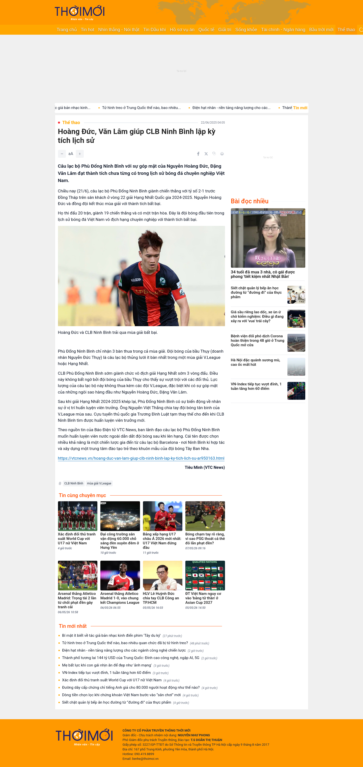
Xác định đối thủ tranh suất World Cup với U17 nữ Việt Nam (121, 680)
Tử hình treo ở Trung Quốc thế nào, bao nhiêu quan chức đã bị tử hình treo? (135, 643)
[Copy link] (214, 154)
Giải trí (224, 29)
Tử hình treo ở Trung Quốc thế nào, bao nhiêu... (149, 108)
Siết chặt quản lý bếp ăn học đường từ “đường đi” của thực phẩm (125, 702)
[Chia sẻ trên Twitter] (206, 154)
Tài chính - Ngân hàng (283, 29)
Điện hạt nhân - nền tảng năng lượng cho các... (239, 108)
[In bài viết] (222, 154)
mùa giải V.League (99, 483)
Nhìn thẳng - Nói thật (118, 29)
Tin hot (87, 29)
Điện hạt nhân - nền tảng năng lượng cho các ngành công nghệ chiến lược (133, 650)
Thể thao (346, 29)
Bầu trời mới (321, 29)
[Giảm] (62, 154)
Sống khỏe (246, 29)
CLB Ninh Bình (73, 483)
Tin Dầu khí (154, 29)
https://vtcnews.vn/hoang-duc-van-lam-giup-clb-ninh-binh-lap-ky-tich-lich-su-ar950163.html (141, 458)
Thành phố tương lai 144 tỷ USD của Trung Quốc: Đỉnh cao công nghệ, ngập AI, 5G (139, 658)
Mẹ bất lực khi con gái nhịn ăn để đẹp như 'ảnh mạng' (116, 665)
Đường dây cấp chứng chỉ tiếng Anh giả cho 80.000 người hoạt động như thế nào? (140, 687)
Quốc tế (206, 29)
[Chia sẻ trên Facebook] (198, 154)
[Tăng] (80, 154)
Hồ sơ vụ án (182, 29)
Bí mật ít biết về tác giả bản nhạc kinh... (65, 108)
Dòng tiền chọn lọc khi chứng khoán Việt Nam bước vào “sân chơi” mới (130, 695)
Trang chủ (67, 29)
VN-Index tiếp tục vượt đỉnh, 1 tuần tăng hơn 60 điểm (115, 672)
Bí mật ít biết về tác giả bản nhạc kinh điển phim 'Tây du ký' (122, 635)
